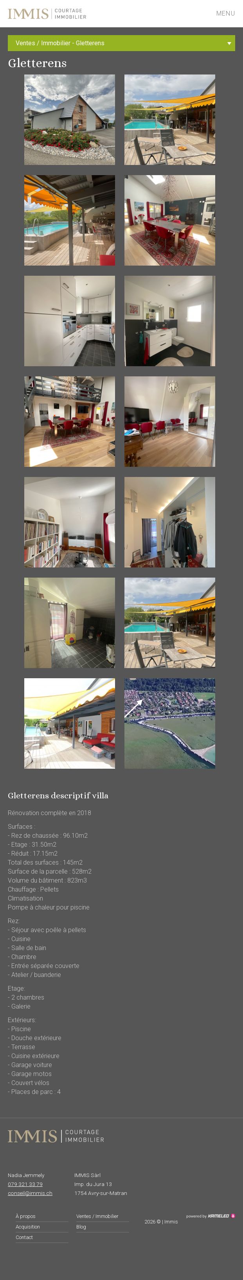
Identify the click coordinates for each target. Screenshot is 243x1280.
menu (229, 13)
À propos (26, 1216)
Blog (81, 1227)
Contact (24, 1237)
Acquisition (28, 1227)
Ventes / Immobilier (97, 1216)
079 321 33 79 (25, 1184)
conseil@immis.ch (30, 1193)
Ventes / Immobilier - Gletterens (125, 43)
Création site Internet (210, 1216)
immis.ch (71, 13)
